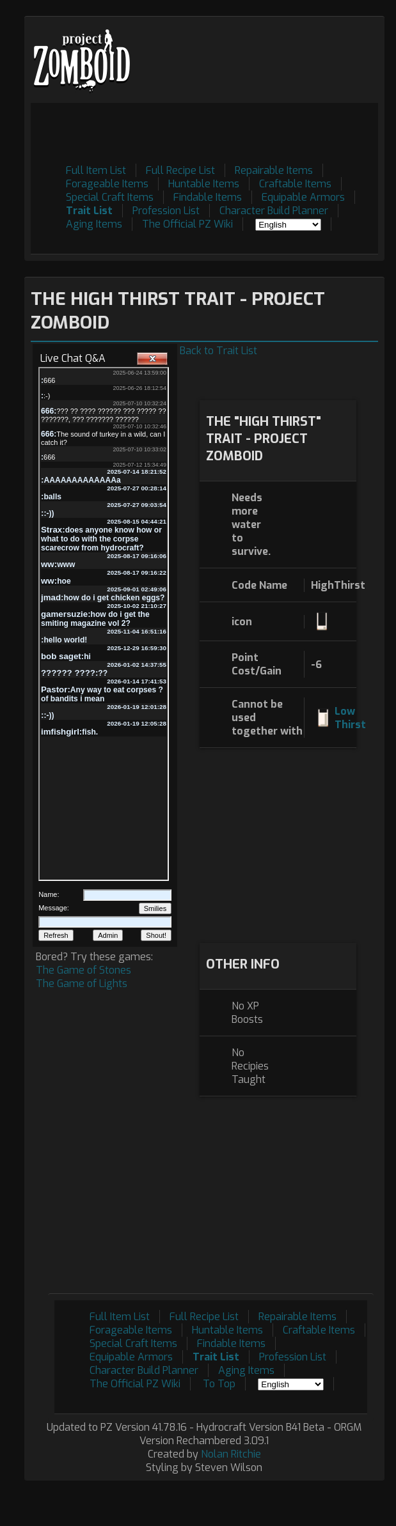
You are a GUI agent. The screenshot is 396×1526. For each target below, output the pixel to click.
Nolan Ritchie (231, 1454)
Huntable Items (203, 184)
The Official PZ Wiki (187, 224)
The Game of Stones (83, 970)
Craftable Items (295, 184)
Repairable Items (274, 170)
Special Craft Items (110, 197)
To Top (219, 1383)
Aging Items (94, 224)
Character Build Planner (273, 210)
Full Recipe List (180, 170)
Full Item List (96, 170)
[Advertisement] (215, 236)
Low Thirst (350, 718)
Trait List (89, 210)
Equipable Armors (303, 197)
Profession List (166, 210)
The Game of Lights (81, 983)
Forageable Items (107, 184)
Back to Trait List (218, 350)
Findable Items (207, 197)
